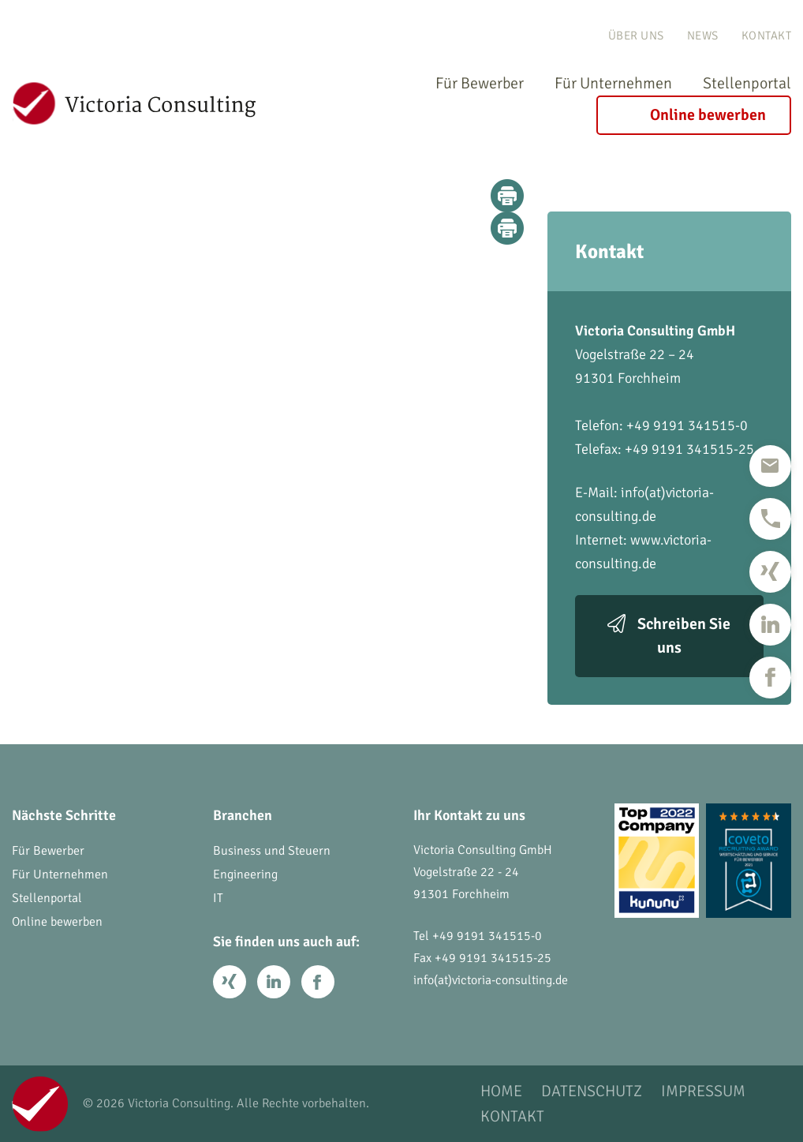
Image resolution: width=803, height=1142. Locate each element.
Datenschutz (591, 1092)
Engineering (245, 874)
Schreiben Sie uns (683, 635)
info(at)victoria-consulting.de (490, 980)
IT (218, 898)
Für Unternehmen (613, 83)
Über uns (636, 35)
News (703, 35)
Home (501, 1092)
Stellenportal (747, 83)
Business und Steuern (272, 851)
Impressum (703, 1092)
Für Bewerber (479, 83)
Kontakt (766, 35)
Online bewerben (708, 115)
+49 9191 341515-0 (487, 936)
